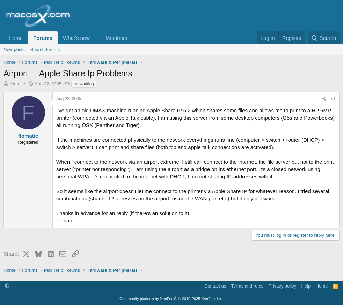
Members (116, 38)
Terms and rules (247, 286)
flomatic (17, 83)
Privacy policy (282, 286)
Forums (42, 38)
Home (16, 38)
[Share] (324, 99)
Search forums (45, 49)
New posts (14, 49)
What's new (76, 38)
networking (84, 83)
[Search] (324, 37)
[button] (95, 37)
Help (306, 286)
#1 (333, 98)
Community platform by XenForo (171, 299)
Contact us (215, 286)
